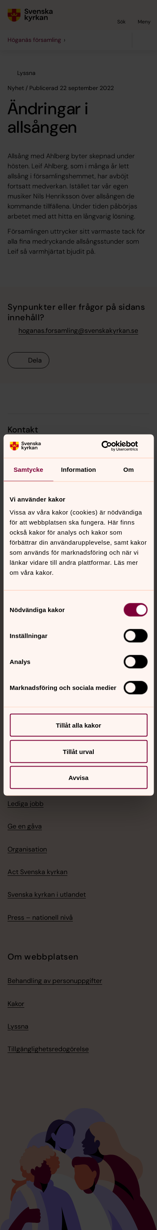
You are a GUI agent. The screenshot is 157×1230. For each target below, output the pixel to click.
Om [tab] (129, 469)
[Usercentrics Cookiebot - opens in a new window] (111, 446)
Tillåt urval (78, 751)
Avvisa (79, 777)
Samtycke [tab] (28, 469)
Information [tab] (78, 469)
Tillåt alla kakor (78, 725)
